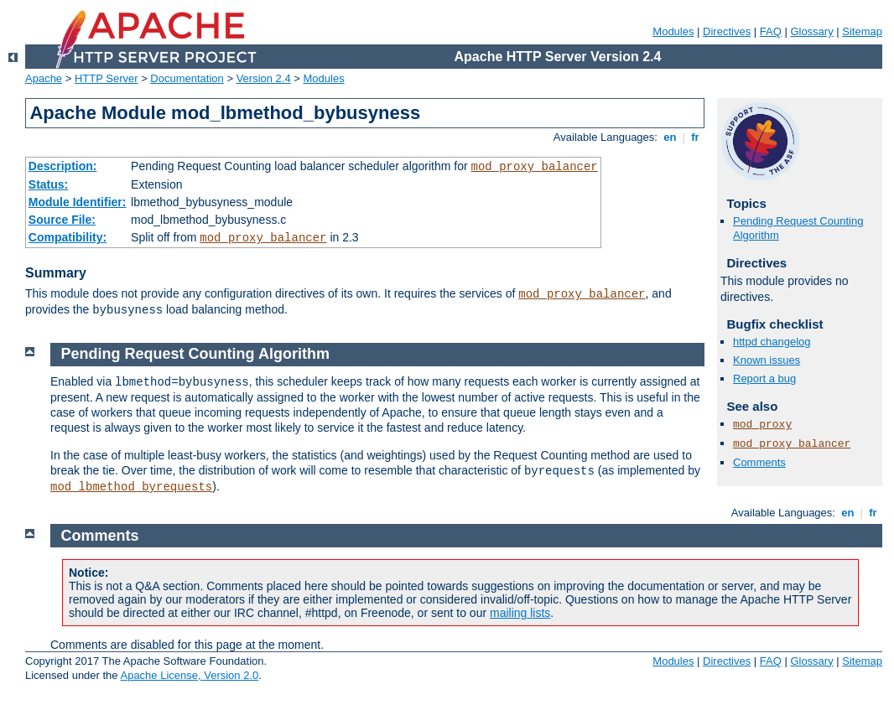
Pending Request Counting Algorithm (195, 353)
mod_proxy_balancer (534, 167)
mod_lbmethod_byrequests (131, 487)
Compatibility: (68, 237)
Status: (48, 184)
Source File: (62, 219)
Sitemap (862, 31)
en (670, 137)
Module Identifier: (78, 202)
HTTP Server (106, 78)
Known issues (766, 360)
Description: (63, 166)
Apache (43, 78)
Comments (759, 462)
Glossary (811, 31)
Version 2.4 (263, 78)
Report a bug (764, 378)
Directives (727, 31)
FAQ (771, 31)
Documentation (186, 78)
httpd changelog (772, 341)
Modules (673, 31)
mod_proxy (762, 424)
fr (696, 137)
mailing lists (520, 612)
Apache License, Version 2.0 (189, 675)
